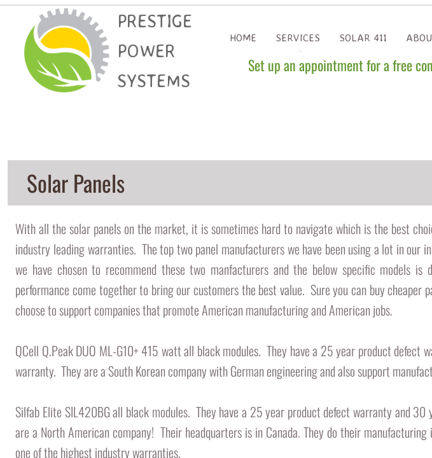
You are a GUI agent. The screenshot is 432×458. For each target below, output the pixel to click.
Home (243, 37)
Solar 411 (363, 37)
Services (297, 37)
